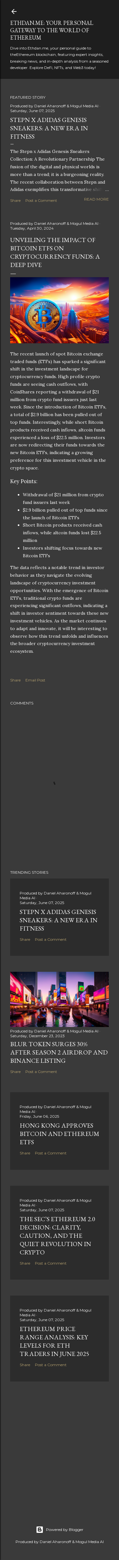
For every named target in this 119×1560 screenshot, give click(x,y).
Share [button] (15, 200)
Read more (96, 199)
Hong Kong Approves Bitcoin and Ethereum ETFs (59, 1133)
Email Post (35, 680)
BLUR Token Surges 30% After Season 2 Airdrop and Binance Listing (59, 1052)
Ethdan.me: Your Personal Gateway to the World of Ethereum (51, 30)
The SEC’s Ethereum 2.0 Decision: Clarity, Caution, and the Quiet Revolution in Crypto (57, 1235)
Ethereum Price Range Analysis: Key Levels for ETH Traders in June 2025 (54, 1341)
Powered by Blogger (59, 1529)
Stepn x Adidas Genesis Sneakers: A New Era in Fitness (49, 128)
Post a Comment (41, 200)
